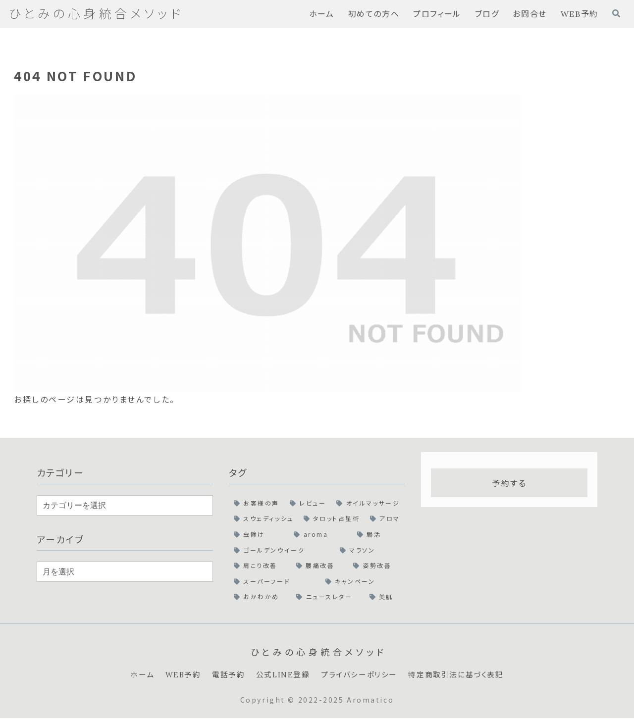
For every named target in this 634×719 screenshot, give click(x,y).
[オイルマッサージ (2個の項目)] (368, 503)
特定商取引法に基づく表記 (462, 675)
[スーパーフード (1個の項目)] (274, 581)
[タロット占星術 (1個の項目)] (332, 518)
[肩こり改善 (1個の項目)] (260, 565)
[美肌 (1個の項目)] (385, 597)
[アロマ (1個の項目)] (385, 518)
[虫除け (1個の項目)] (259, 534)
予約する (509, 483)
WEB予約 (176, 675)
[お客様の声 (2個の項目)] (257, 503)
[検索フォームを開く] (616, 13)
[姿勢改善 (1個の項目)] (376, 565)
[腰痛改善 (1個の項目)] (319, 565)
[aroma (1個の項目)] (320, 534)
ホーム (133, 675)
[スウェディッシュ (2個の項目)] (264, 518)
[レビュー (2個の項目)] (308, 503)
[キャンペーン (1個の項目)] (362, 581)
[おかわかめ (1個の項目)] (260, 597)
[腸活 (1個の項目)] (378, 534)
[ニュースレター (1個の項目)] (327, 597)
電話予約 (223, 675)
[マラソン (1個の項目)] (370, 550)
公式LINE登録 (280, 675)
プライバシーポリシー (360, 675)
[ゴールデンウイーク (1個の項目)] (282, 550)
